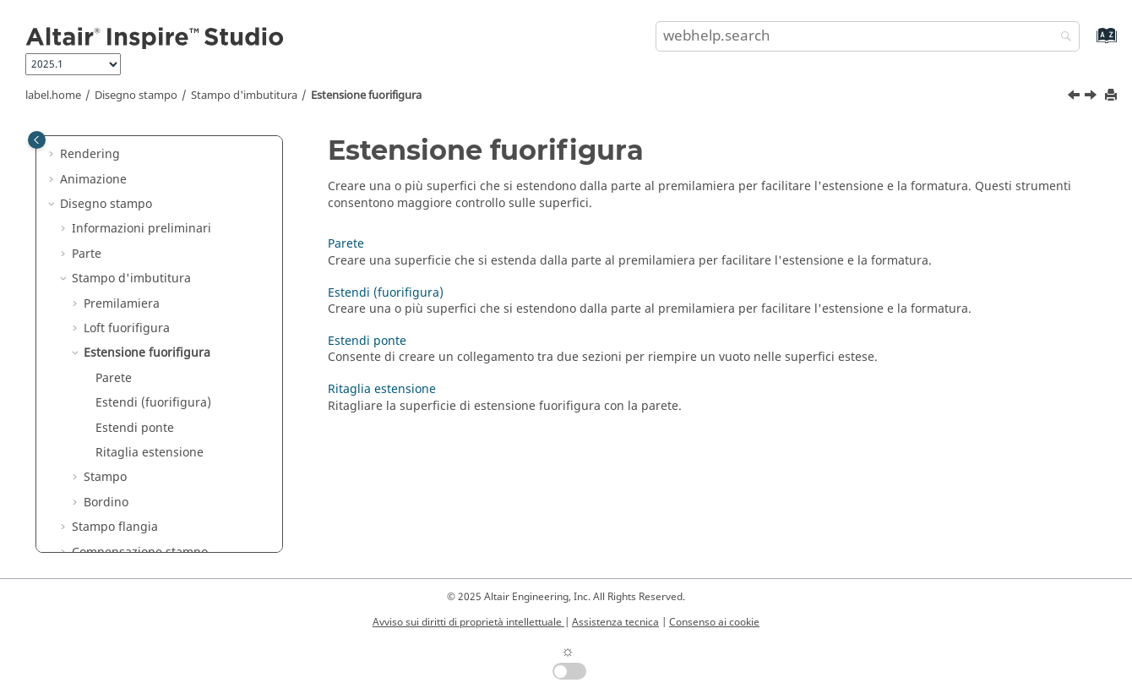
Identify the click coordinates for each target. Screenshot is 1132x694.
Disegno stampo (136, 95)
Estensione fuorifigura (366, 95)
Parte (86, 254)
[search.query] (868, 36)
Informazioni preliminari (141, 229)
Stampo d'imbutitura (244, 95)
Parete (113, 378)
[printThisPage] (1112, 96)
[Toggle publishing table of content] (37, 140)
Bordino (106, 502)
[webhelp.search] (1062, 37)
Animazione (93, 180)
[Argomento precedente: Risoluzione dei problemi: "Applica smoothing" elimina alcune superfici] (1075, 97)
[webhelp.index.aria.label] (1088, 43)
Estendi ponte (134, 428)
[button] (53, 154)
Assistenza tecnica (615, 622)
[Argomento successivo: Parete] (1092, 97)
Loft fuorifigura (127, 328)
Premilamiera (122, 304)
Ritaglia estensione (149, 453)
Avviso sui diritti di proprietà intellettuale (468, 622)
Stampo (105, 477)
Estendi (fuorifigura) (153, 403)
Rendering (90, 154)
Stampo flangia (115, 527)
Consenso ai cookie (714, 622)
